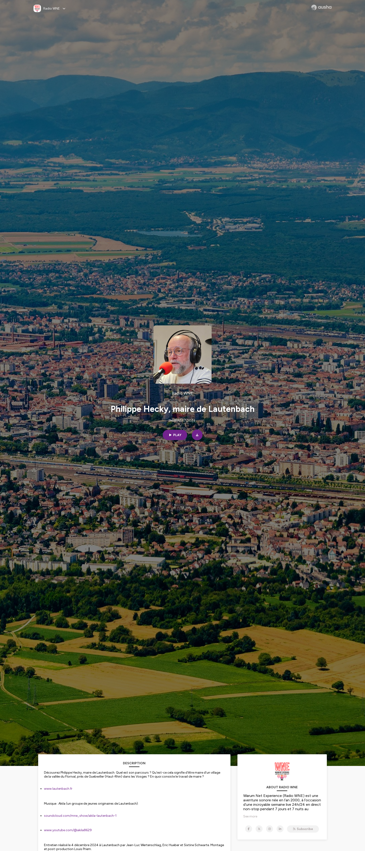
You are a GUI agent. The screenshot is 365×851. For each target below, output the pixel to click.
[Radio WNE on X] (259, 828)
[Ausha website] (321, 7)
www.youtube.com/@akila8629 (68, 830)
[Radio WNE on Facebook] (248, 828)
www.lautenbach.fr (58, 789)
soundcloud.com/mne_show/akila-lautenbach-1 (80, 816)
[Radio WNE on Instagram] (269, 828)
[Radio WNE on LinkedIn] (280, 828)
